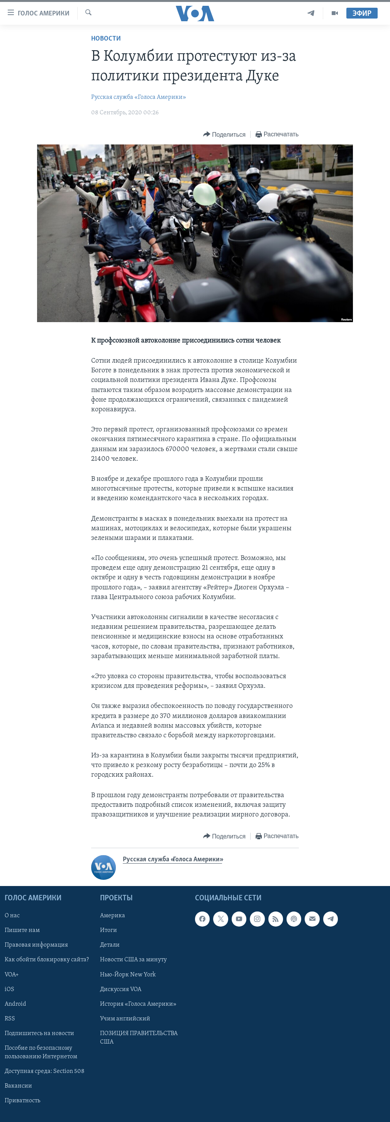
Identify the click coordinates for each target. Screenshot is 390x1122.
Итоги (108, 931)
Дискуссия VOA (120, 989)
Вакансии (18, 1086)
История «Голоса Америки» (138, 1004)
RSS (10, 1019)
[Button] (224, 134)
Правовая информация (36, 945)
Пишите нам (22, 931)
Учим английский (125, 1019)
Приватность (22, 1101)
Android (15, 1004)
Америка (112, 916)
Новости (106, 38)
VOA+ (12, 975)
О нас (12, 916)
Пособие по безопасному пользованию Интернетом (41, 1052)
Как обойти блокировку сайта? (47, 960)
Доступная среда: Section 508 (45, 1071)
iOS (9, 989)
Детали (110, 945)
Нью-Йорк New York (128, 975)
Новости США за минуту (133, 960)
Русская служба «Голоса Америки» (138, 97)
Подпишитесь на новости (39, 1033)
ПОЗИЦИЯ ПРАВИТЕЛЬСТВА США (139, 1037)
